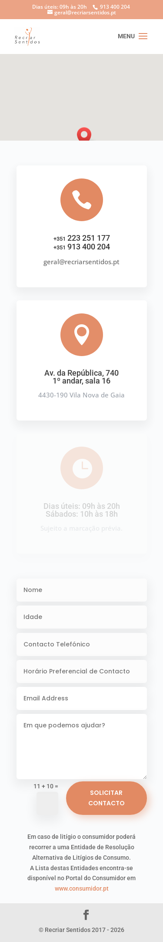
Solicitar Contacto (106, 797)
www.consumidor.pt (82, 888)
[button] (87, 136)
